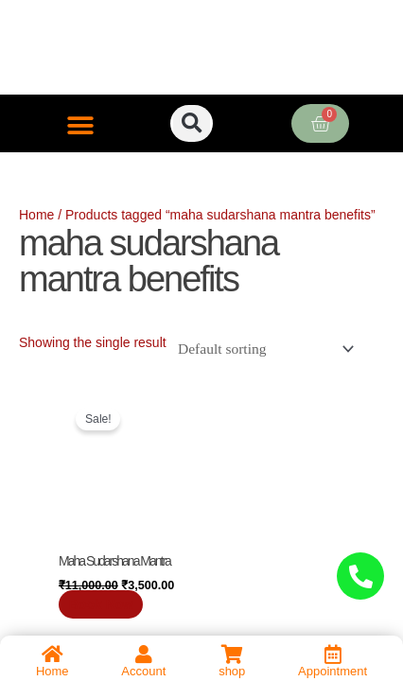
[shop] (231, 654)
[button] (81, 125)
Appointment (332, 671)
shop (232, 671)
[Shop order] (262, 348)
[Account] (143, 654)
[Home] (52, 654)
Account (143, 671)
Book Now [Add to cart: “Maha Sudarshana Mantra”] (101, 604)
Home (36, 214)
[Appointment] (333, 654)
